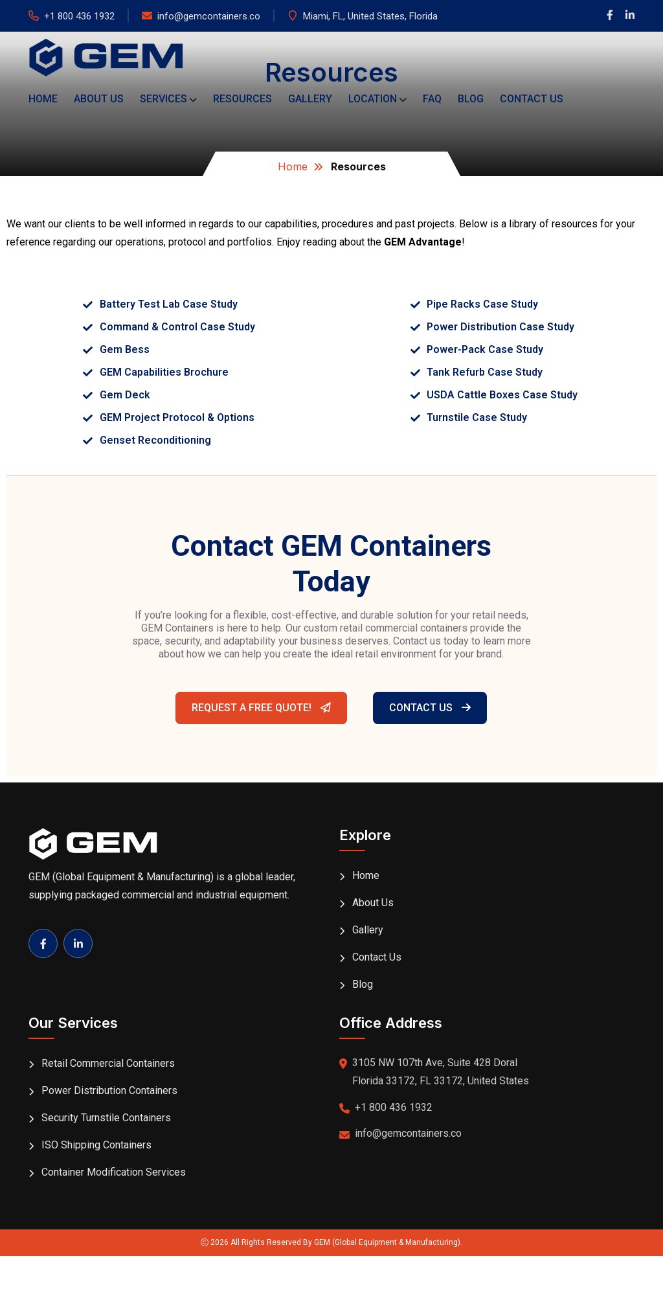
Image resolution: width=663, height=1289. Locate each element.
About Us (99, 99)
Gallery (310, 99)
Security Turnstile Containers (106, 1118)
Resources (242, 99)
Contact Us (531, 99)
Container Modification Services (113, 1172)
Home (43, 99)
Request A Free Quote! (261, 708)
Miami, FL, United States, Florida (370, 16)
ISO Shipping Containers (96, 1145)
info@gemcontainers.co (208, 16)
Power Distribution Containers (109, 1090)
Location (372, 99)
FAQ (432, 99)
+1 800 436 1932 (79, 16)
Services (163, 99)
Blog (471, 99)
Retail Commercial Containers (108, 1063)
